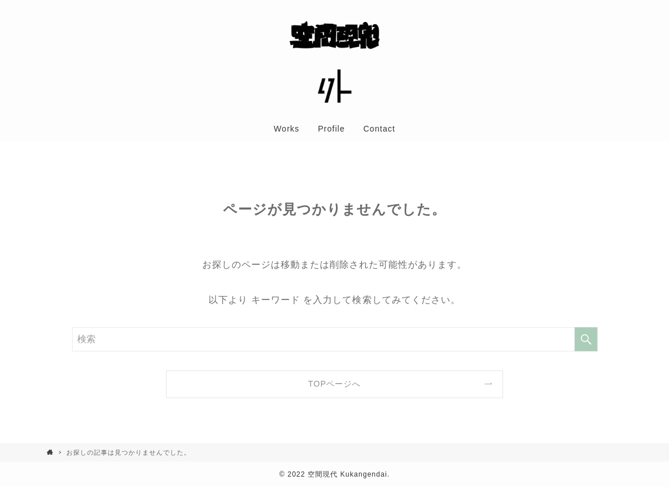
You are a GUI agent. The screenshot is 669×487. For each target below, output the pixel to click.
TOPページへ (334, 383)
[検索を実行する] (586, 339)
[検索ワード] (335, 339)
